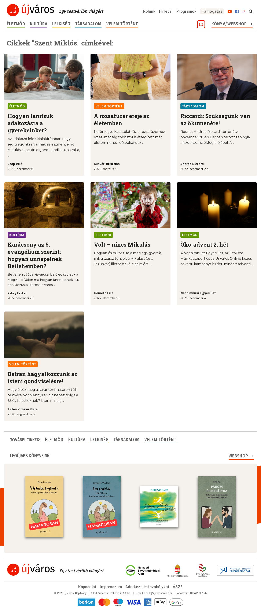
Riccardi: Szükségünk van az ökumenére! (215, 119)
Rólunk (149, 11)
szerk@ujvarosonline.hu (158, 593)
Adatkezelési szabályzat (147, 587)
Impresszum (111, 587)
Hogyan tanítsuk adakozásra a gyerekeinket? (30, 123)
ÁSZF (178, 587)
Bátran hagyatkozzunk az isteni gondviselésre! (42, 377)
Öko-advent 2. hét (204, 244)
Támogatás (212, 11)
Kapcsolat (87, 587)
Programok (186, 11)
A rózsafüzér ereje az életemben (121, 119)
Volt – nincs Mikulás (122, 244)
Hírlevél (166, 11)
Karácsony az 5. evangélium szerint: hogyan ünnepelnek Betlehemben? (35, 255)
